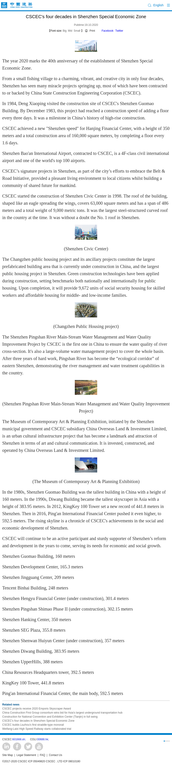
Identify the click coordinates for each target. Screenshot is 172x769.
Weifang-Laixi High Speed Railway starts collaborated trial (36, 728)
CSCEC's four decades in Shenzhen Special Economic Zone (38, 720)
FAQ (42, 755)
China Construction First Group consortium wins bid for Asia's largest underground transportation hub (62, 712)
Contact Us (55, 755)
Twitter (119, 30)
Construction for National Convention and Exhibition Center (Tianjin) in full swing (50, 716)
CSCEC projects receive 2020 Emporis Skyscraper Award (36, 708)
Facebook (108, 30)
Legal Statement (26, 755)
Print (92, 30)
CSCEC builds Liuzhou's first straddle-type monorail (33, 724)
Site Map (7, 755)
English (158, 5)
